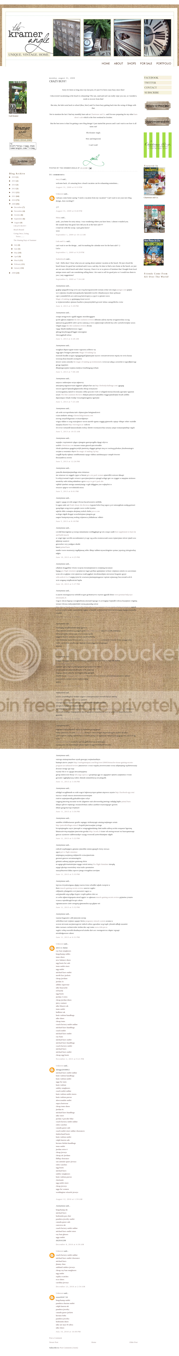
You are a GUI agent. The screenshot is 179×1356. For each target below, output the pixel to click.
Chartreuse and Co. (98, 114)
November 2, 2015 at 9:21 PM (70, 1059)
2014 (14, 186)
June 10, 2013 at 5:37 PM (68, 584)
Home (93, 1342)
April (16, 258)
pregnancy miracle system (95, 921)
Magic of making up (63, 299)
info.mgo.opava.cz (82, 775)
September (18, 220)
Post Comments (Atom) (69, 1348)
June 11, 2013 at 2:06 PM (68, 749)
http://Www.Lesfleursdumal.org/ (68, 700)
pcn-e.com (96, 511)
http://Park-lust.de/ (93, 631)
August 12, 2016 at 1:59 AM (69, 1199)
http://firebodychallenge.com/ (106, 385)
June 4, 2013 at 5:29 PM (67, 306)
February (17, 265)
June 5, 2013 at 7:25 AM (67, 402)
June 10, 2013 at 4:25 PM (68, 557)
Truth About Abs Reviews (80, 505)
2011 (14, 197)
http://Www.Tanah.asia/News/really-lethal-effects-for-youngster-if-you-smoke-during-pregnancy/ (93, 607)
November (18, 212)
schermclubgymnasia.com (83, 415)
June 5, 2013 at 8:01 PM (67, 491)
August (17, 224)
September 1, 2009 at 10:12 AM (71, 235)
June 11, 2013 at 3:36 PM (68, 781)
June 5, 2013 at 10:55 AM (68, 431)
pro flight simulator (68, 571)
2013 (14, 190)
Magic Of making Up (87, 352)
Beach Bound (19, 231)
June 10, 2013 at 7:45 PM (68, 650)
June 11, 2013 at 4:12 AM (68, 686)
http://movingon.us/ (76, 424)
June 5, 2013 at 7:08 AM (67, 372)
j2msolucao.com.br (63, 742)
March (17, 262)
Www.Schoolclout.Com (65, 663)
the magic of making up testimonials (87, 362)
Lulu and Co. (61, 241)
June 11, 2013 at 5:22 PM (68, 838)
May (16, 254)
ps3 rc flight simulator (68, 852)
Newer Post (53, 1342)
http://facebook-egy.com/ (125, 792)
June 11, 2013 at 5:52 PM (68, 907)
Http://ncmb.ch (94, 831)
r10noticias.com (67, 445)
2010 (14, 201)
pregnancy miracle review (76, 676)
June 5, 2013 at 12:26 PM (68, 461)
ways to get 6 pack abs (94, 481)
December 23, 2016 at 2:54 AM (70, 1286)
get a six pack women (95, 475)
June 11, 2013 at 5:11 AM (68, 719)
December (18, 208)
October (17, 216)
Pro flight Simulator (101, 864)
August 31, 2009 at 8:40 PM (69, 211)
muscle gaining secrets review (71, 888)
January (17, 269)
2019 (14, 178)
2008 (14, 274)
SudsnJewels (61, 259)
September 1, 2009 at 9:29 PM (70, 252)
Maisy (58, 217)
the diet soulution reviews (84, 320)
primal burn (65, 547)
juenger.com (121, 290)
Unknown (59, 194)
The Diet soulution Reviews (72, 395)
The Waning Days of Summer (25, 241)
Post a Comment (55, 1338)
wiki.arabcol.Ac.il (63, 577)
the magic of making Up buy (88, 451)
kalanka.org (79, 732)
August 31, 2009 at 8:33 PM (69, 187)
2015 (14, 182)
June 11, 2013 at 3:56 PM (68, 811)
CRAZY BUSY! (20, 227)
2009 (14, 205)
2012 (14, 194)
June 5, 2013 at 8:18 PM (67, 521)
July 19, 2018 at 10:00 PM (68, 1332)
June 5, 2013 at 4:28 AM (67, 339)
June (16, 250)
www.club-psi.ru (101, 927)
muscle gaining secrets (92, 640)
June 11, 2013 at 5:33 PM (68, 874)
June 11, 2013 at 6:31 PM (68, 937)
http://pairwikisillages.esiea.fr (67, 825)
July (16, 246)
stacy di (59, 179)
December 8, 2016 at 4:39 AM (70, 1244)
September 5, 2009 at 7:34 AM (70, 279)
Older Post (133, 1342)
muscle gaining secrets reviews (113, 709)
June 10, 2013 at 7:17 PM (68, 617)
